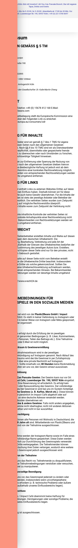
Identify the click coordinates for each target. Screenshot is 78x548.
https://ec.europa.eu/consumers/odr (26, 121)
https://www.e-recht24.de (24, 281)
